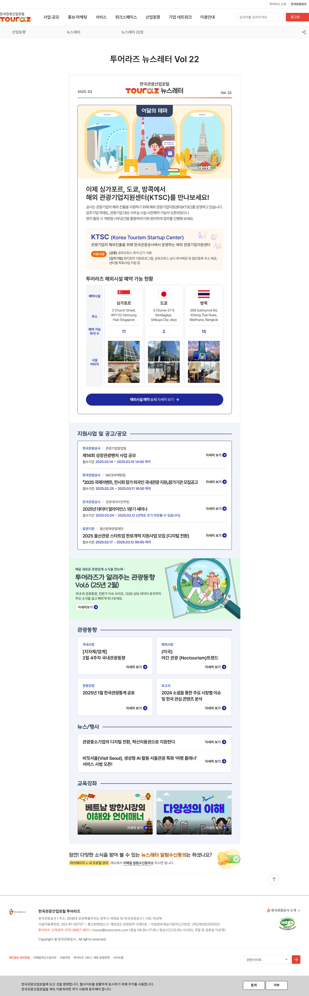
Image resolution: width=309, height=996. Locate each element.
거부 (277, 985)
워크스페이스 (126, 17)
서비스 (101, 17)
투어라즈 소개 (278, 4)
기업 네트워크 (180, 17)
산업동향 (153, 17)
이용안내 (207, 17)
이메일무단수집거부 (44, 957)
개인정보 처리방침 (19, 957)
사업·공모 (51, 17)
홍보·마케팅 (77, 17)
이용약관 (65, 957)
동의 (254, 985)
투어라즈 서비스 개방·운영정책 (92, 957)
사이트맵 (118, 957)
